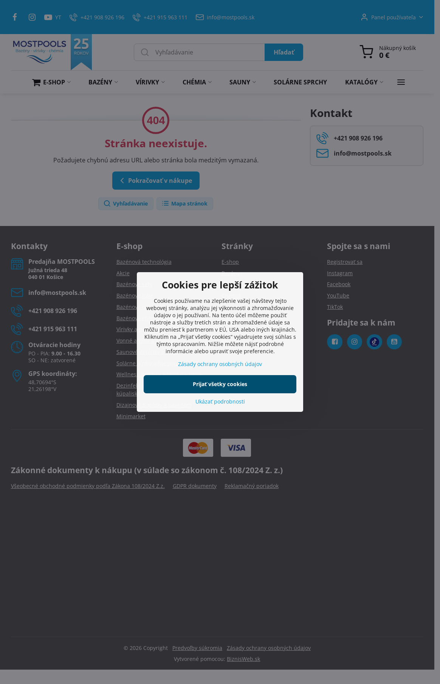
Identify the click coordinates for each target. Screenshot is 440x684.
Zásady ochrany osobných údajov (220, 364)
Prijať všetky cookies (220, 384)
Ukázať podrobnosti (220, 401)
